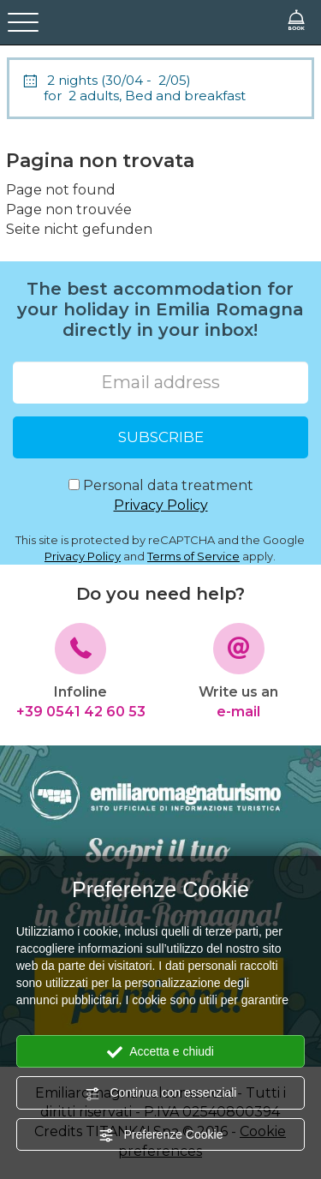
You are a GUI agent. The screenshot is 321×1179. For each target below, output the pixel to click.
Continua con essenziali (161, 1093)
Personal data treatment (160, 496)
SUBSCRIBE (161, 437)
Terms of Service (193, 556)
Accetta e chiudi (160, 1052)
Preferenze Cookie (160, 1135)
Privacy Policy (161, 505)
